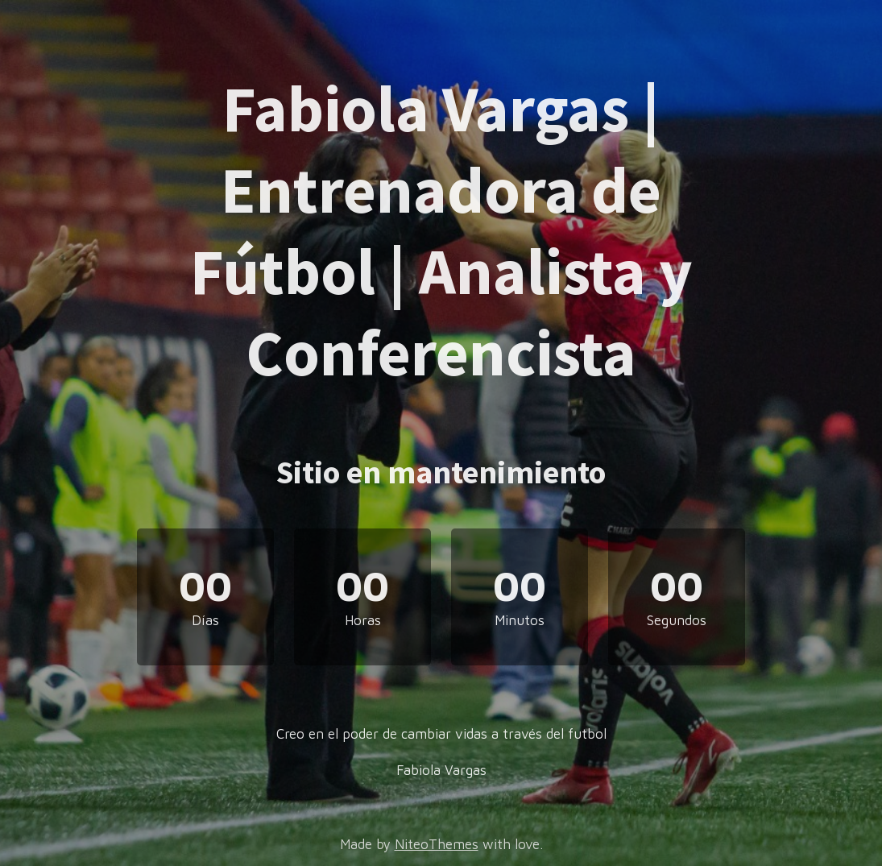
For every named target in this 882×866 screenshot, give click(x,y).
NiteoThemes (436, 844)
